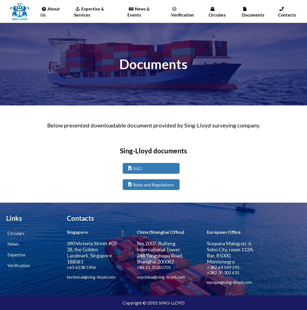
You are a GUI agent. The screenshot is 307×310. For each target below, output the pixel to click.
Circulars (217, 12)
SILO (135, 168)
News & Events (138, 11)
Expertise (16, 254)
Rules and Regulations (151, 184)
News (12, 243)
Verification (182, 12)
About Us (50, 11)
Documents (253, 12)
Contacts (287, 12)
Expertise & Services (89, 11)
